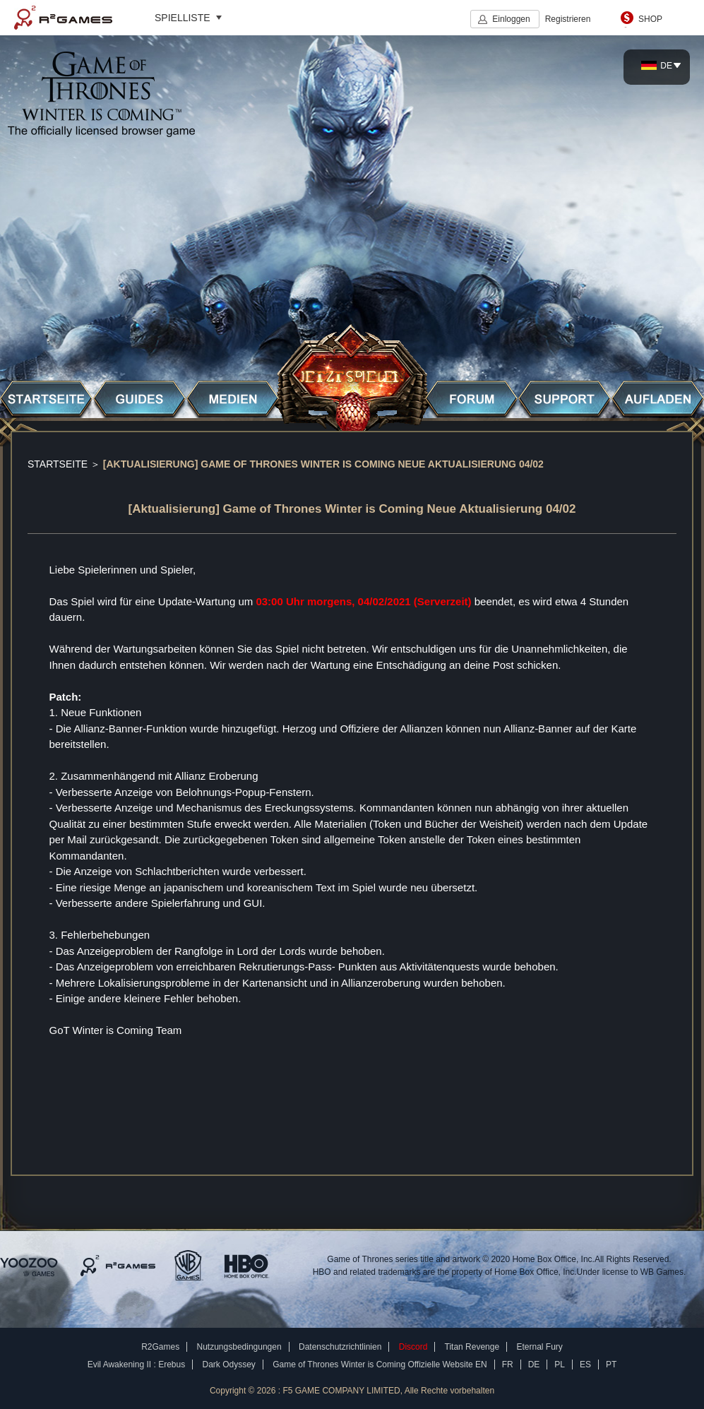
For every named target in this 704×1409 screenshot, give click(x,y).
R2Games (63, 17)
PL (559, 1364)
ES (585, 1364)
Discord (413, 1347)
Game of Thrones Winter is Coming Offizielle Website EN (380, 1364)
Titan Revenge (472, 1347)
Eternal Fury (539, 1347)
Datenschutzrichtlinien (340, 1347)
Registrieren (568, 19)
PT (611, 1364)
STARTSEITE (58, 464)
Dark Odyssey (229, 1364)
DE (656, 66)
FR (507, 1364)
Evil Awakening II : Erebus (137, 1364)
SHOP (650, 19)
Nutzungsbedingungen (239, 1347)
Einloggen (511, 19)
